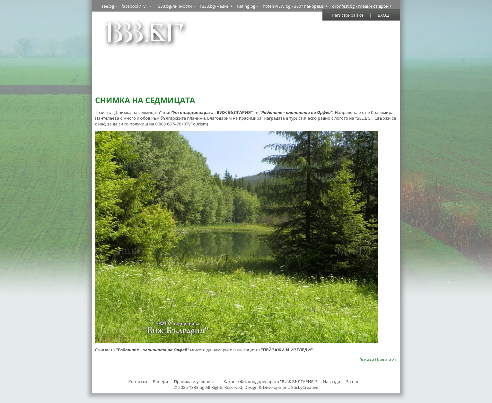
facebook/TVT (135, 6)
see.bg (107, 6)
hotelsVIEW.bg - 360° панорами (294, 6)
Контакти (137, 381)
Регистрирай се (348, 15)
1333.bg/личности (173, 6)
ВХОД (383, 15)
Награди (331, 381)
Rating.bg (246, 6)
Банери (161, 381)
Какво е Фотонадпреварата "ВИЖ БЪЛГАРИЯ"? (270, 381)
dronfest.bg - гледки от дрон (360, 6)
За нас (352, 381)
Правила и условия (193, 381)
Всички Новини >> (378, 360)
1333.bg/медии (214, 6)
